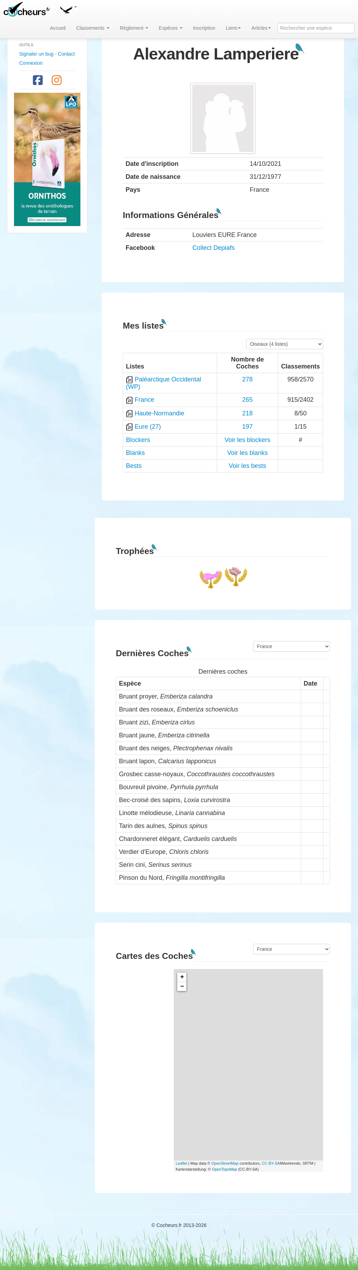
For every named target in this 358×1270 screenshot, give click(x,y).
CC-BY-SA (271, 1163)
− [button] (182, 986)
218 (247, 413)
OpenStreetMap (225, 1163)
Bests (134, 465)
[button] (68, 8)
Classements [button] (92, 28)
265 (247, 399)
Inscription (204, 28)
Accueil (58, 28)
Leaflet (181, 1163)
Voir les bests (247, 465)
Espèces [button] (170, 28)
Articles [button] (261, 28)
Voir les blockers (247, 439)
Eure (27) (148, 426)
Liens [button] (233, 28)
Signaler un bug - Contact (47, 54)
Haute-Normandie (159, 413)
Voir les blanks (247, 452)
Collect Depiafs (213, 247)
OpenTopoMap (224, 1169)
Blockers (138, 439)
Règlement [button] (134, 28)
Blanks (135, 452)
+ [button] (182, 977)
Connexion (31, 63)
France (144, 399)
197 (247, 426)
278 (247, 379)
